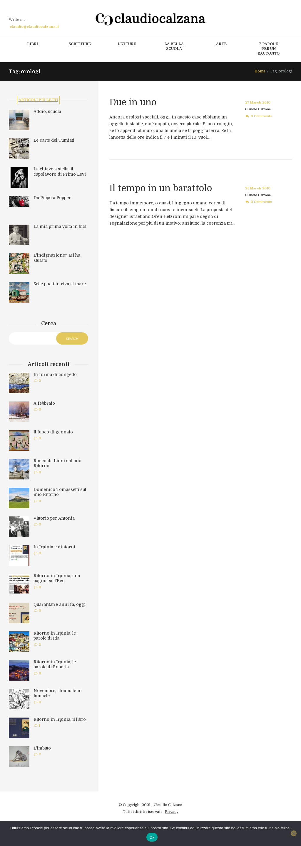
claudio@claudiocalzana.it (34, 27)
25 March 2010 (257, 188)
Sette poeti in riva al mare (60, 284)
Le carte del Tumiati (54, 141)
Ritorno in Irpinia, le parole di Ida (55, 636)
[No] (294, 833)
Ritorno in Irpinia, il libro (60, 720)
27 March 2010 (257, 102)
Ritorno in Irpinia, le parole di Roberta (55, 665)
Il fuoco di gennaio (53, 432)
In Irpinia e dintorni (54, 547)
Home (260, 71)
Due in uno (134, 102)
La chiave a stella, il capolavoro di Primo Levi (60, 172)
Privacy (171, 812)
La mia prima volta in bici (60, 227)
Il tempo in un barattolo (162, 188)
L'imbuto (42, 748)
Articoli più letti (38, 100)
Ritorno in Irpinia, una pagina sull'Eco (57, 579)
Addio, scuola (47, 112)
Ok (151, 837)
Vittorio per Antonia (54, 518)
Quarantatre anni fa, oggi (60, 605)
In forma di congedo (55, 375)
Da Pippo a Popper (52, 198)
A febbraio (44, 403)
